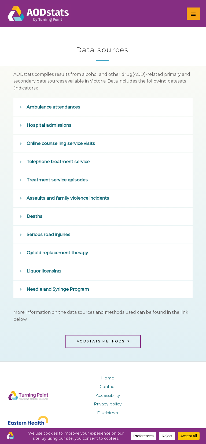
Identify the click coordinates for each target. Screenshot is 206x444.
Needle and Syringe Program (58, 289)
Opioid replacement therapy (57, 252)
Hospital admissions (49, 125)
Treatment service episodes (57, 179)
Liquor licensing (44, 271)
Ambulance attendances (53, 107)
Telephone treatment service (58, 161)
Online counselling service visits (61, 143)
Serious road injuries (48, 234)
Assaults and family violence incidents (68, 198)
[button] (103, 107)
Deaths (34, 216)
